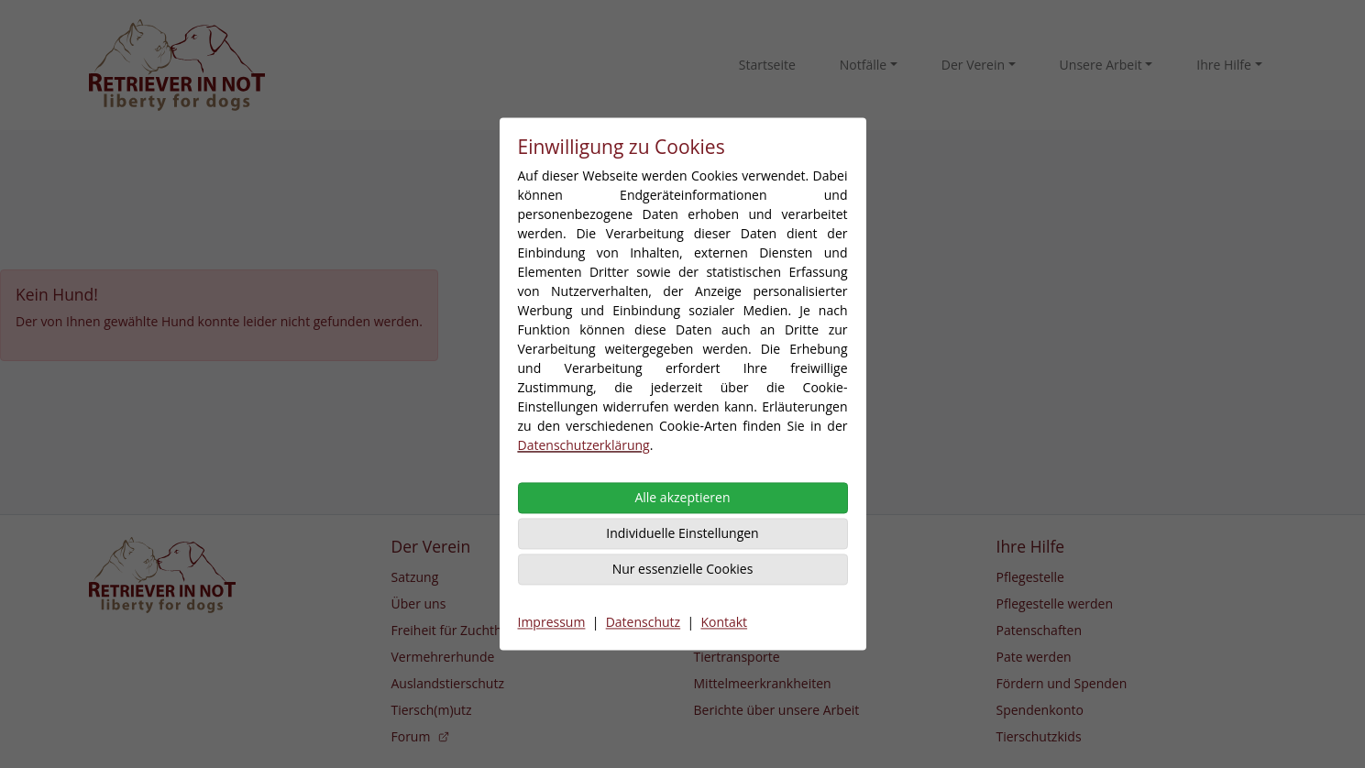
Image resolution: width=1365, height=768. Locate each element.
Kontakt (723, 622)
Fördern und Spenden (1062, 683)
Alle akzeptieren (682, 498)
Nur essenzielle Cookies (683, 569)
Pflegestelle (1030, 577)
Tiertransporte (737, 656)
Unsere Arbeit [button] (1101, 64)
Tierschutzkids (1039, 736)
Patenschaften (1039, 630)
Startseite (767, 64)
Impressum (552, 622)
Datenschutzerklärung (584, 446)
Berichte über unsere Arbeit (777, 710)
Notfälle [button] (863, 64)
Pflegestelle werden (1055, 603)
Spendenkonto (1040, 710)
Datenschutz (643, 622)
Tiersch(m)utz (431, 710)
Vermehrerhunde (443, 656)
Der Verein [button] (973, 64)
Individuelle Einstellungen (682, 534)
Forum (421, 736)
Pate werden (1034, 656)
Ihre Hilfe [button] (1223, 64)
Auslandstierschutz (447, 683)
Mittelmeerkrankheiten (762, 683)
